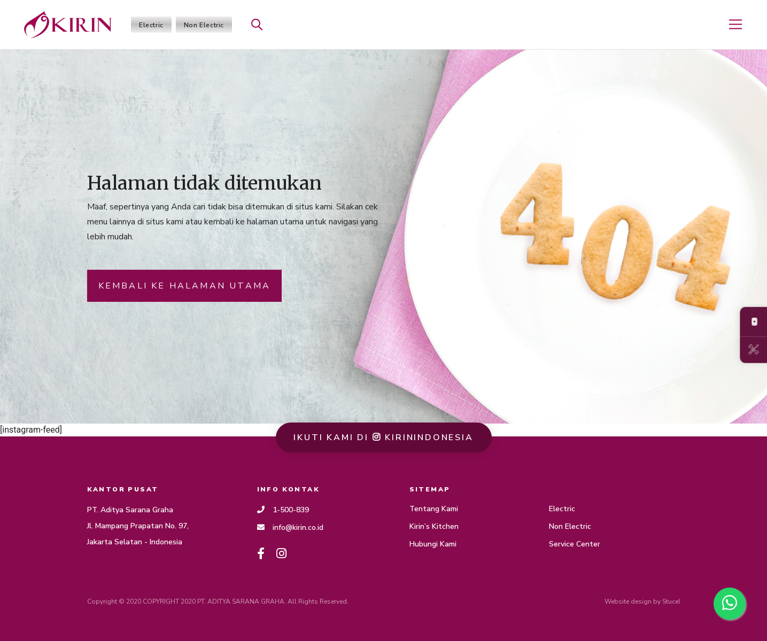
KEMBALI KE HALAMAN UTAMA (184, 287)
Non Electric (204, 25)
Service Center (574, 544)
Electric (151, 25)
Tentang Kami (433, 509)
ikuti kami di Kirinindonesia (383, 437)
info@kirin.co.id (290, 527)
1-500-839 (283, 510)
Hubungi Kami (432, 544)
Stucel (671, 601)
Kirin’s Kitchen (434, 526)
